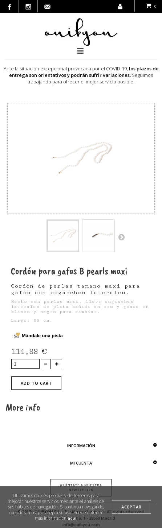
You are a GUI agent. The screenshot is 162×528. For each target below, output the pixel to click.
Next (121, 236)
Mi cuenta (81, 463)
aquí (72, 518)
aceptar (131, 507)
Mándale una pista (42, 335)
